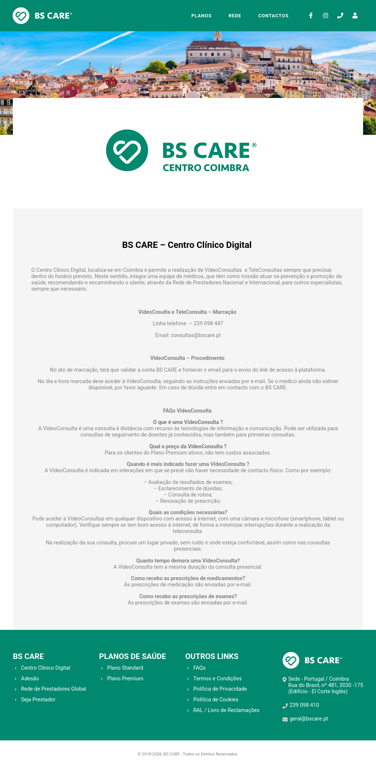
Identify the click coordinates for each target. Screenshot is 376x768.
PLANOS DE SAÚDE (132, 656)
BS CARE (28, 656)
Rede (234, 15)
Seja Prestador (38, 700)
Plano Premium (125, 679)
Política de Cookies (215, 700)
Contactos (273, 15)
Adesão (30, 679)
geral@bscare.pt (308, 719)
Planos (201, 15)
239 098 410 (304, 705)
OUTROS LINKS (212, 656)
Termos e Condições (217, 679)
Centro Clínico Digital (45, 668)
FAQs (199, 668)
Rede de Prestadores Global (53, 689)
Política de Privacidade (220, 689)
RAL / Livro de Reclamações (226, 710)
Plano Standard (125, 668)
